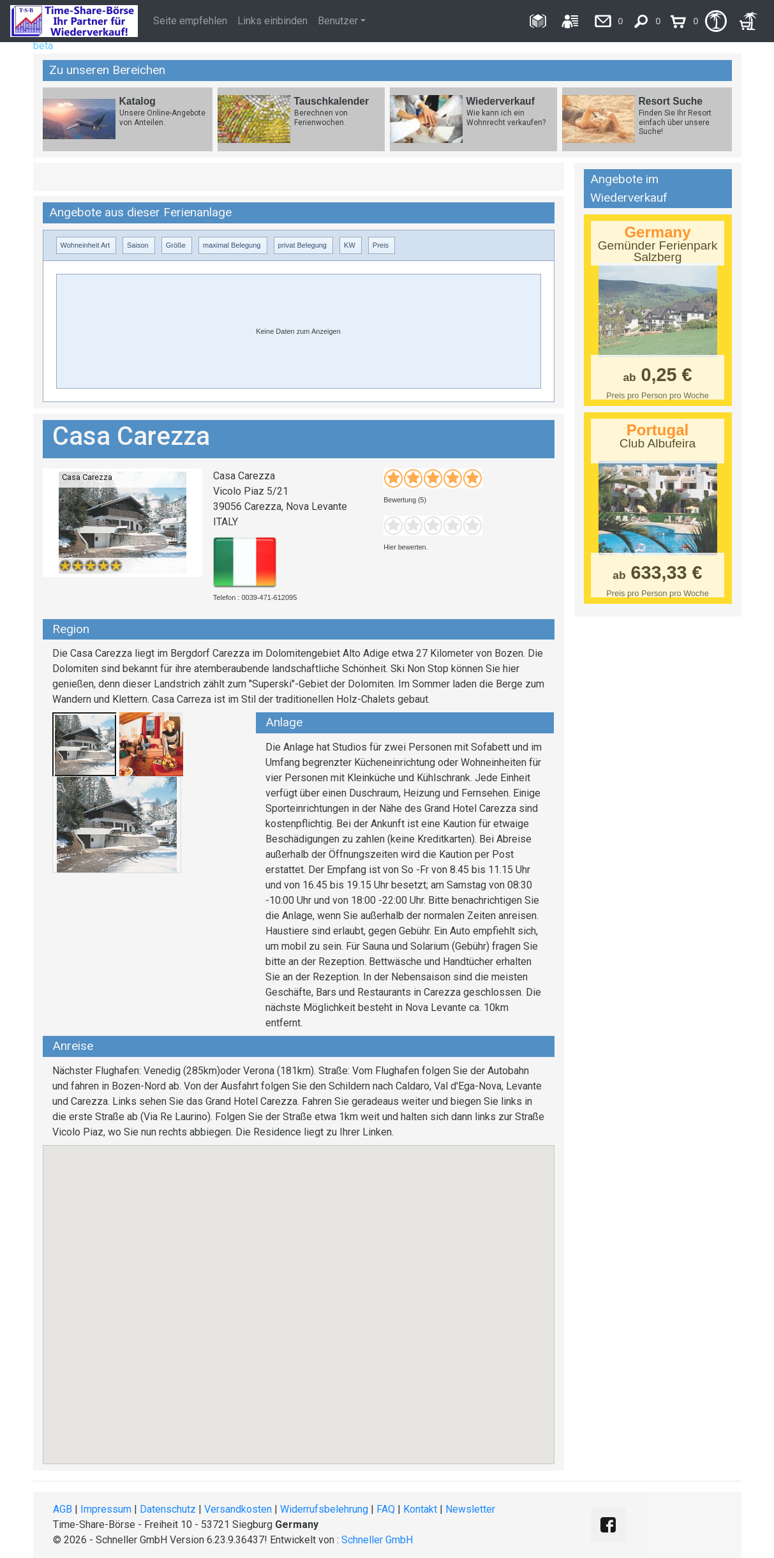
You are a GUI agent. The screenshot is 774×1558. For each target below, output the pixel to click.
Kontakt (420, 1509)
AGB (62, 1509)
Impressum (105, 1509)
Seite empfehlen (190, 21)
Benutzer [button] (338, 21)
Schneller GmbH (377, 1540)
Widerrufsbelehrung (324, 1509)
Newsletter (470, 1509)
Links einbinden (272, 21)
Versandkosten (238, 1509)
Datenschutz (168, 1509)
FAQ (385, 1509)
